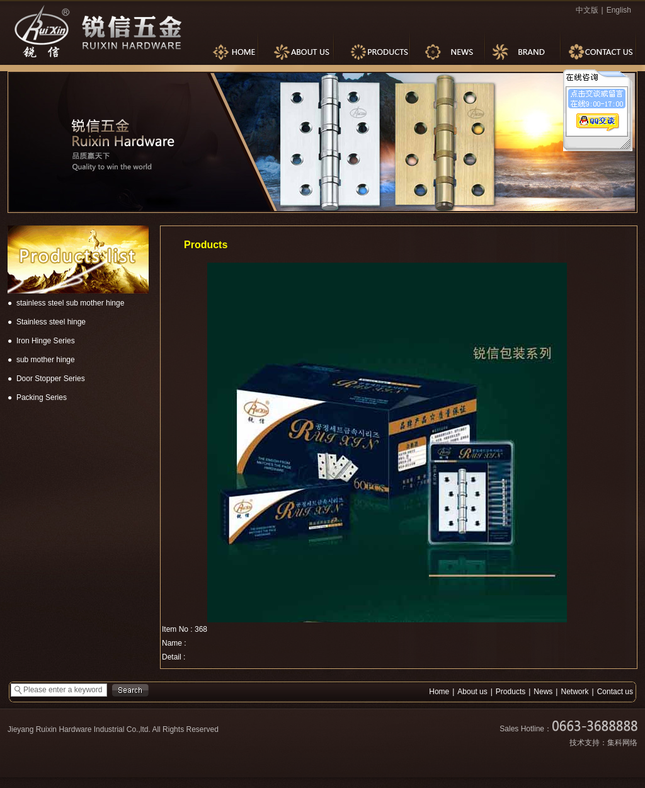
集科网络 (622, 742)
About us (472, 691)
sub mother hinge (45, 359)
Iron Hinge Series (45, 340)
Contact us (615, 691)
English (619, 10)
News (543, 691)
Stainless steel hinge (51, 321)
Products (510, 691)
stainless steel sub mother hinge (70, 303)
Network (574, 691)
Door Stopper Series (50, 378)
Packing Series (41, 397)
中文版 (587, 10)
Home (439, 691)
